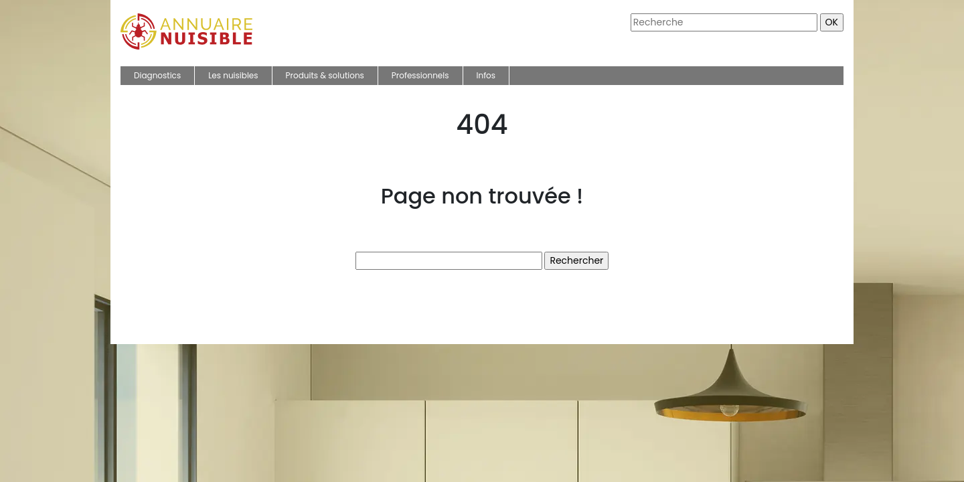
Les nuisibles (233, 75)
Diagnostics (157, 75)
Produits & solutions (325, 75)
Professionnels (420, 75)
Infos (486, 75)
